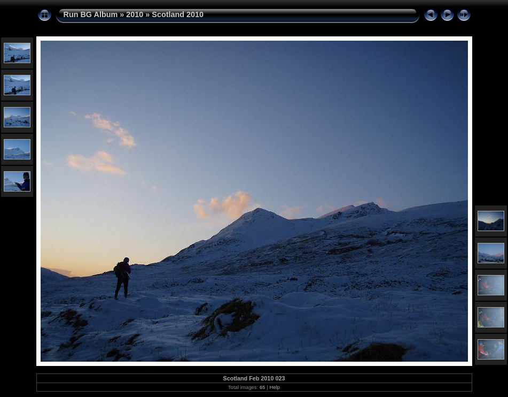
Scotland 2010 (178, 14)
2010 (134, 14)
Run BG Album (91, 14)
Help (274, 387)
